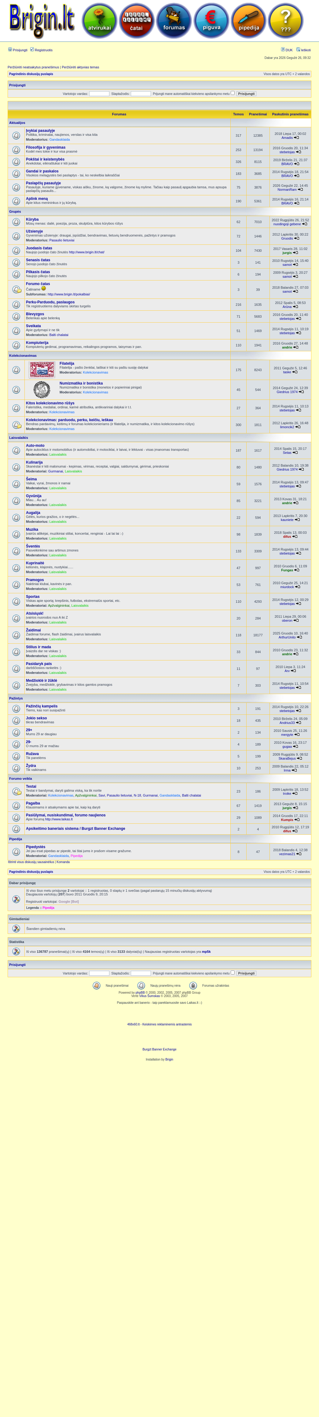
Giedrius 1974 (287, 392)
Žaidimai (33, 630)
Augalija (33, 513)
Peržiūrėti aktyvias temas (80, 67)
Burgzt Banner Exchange (159, 1049)
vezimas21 (287, 854)
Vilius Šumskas (149, 996)
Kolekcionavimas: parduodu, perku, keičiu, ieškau (69, 420)
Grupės (15, 211)
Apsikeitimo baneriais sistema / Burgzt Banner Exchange (75, 828)
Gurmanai (55, 471)
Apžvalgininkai (58, 605)
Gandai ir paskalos (42, 171)
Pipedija (15, 839)
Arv (287, 671)
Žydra (31, 766)
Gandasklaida (59, 139)
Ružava (32, 754)
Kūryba (32, 219)
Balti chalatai (58, 335)
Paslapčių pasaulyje (43, 183)
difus (287, 536)
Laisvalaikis (18, 437)
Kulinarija (34, 462)
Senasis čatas (38, 260)
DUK (287, 50)
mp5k (206, 951)
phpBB (140, 992)
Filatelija (67, 363)
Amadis (287, 137)
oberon (287, 620)
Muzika (32, 529)
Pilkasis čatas (38, 272)
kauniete (287, 520)
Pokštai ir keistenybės (45, 159)
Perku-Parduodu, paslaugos (50, 302)
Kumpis (287, 820)
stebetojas (287, 152)
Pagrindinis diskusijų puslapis (31, 74)
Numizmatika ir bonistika (81, 383)
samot (287, 264)
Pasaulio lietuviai (61, 240)
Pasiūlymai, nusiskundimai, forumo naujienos (66, 815)
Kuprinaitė (35, 563)
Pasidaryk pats (39, 664)
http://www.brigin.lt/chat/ (87, 252)
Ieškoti (303, 50)
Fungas (287, 570)
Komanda (63, 862)
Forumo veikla (20, 778)
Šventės (33, 546)
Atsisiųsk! (34, 613)
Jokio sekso (36, 718)
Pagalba (33, 803)
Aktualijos (17, 123)
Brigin (169, 1059)
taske (287, 372)
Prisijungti (18, 50)
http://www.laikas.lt (58, 819)
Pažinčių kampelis (41, 706)
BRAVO (287, 164)
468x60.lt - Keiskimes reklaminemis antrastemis (159, 1024)
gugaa (287, 746)
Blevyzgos (35, 314)
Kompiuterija (37, 343)
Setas (287, 452)
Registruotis (41, 50)
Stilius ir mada (38, 647)
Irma (287, 770)
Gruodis (287, 238)
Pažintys (16, 698)
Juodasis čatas (39, 248)
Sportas (33, 597)
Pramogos (35, 580)
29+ (29, 730)
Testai (31, 786)
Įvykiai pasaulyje (40, 130)
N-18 (137, 795)
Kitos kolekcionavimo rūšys (50, 403)
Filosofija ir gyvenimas (45, 147)
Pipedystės (35, 847)
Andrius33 (287, 723)
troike (287, 793)
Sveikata (33, 326)
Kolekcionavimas (23, 355)
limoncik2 (287, 427)
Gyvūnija (34, 496)
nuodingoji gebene (287, 224)
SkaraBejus (287, 758)
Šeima (31, 479)
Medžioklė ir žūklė (41, 680)
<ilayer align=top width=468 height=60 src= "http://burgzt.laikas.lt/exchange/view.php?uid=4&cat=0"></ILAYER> (159, 1038)
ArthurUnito (287, 637)
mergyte (287, 734)
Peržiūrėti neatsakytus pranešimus (33, 67)
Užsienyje (34, 231)
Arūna (287, 307)
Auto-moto (35, 445)
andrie (287, 347)
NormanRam (287, 189)
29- (28, 742)
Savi (101, 795)
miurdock (287, 587)
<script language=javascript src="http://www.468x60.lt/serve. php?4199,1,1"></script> (159, 1013)
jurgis (287, 253)
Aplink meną (37, 199)
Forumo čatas (38, 284)
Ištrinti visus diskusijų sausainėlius (31, 862)
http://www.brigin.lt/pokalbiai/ (69, 294)
